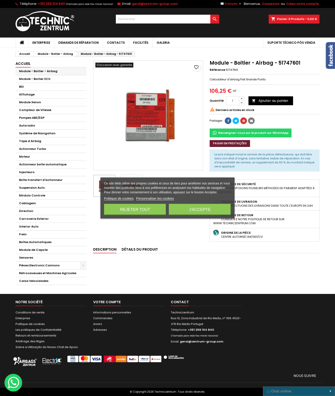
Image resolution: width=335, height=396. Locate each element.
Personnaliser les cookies (155, 198)
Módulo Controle (32, 195)
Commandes (102, 318)
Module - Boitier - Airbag (38, 71)
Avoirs (97, 324)
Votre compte (107, 302)
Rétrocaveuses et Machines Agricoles (47, 273)
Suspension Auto (32, 188)
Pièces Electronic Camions (39, 265)
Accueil (23, 63)
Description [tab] (104, 249)
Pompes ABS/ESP (31, 118)
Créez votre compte (302, 4)
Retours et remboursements (36, 335)
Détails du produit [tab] (140, 249)
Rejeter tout (135, 209)
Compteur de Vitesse (35, 110)
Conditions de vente (30, 312)
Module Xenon (30, 102)
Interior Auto (29, 226)
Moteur (24, 156)
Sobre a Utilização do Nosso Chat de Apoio (47, 347)
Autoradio (27, 125)
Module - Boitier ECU (34, 79)
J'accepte (200, 209)
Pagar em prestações (230, 143)
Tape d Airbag (30, 141)
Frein (23, 234)
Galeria (163, 42)
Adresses (100, 330)
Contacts (116, 42)
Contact (180, 302)
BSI (21, 87)
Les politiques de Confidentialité (38, 330)
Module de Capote (33, 250)
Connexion (271, 4)
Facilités (140, 42)
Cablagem (27, 203)
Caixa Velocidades (33, 281)
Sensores (26, 257)
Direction (26, 211)
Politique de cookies (30, 324)
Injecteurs (26, 172)
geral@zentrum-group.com (155, 4)
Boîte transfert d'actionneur (41, 180)
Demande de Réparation (78, 42)
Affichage (27, 94)
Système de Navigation (37, 133)
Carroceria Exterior (34, 219)
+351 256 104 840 (51, 4)
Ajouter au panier (270, 100)
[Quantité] (232, 100)
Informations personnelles (112, 312)
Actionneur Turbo (32, 149)
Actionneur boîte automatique (43, 164)
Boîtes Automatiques (35, 242)
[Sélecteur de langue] (231, 4)
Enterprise (41, 42)
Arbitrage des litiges (30, 341)
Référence (217, 70)
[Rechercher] (167, 19)
